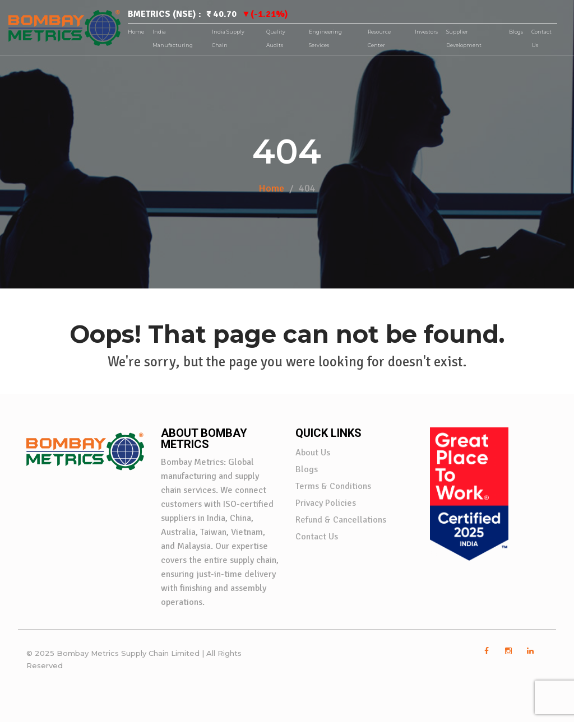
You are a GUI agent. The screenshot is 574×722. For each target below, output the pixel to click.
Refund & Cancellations (340, 519)
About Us (312, 452)
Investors (426, 32)
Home (136, 32)
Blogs (516, 32)
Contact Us (316, 536)
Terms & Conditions (333, 486)
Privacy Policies (325, 503)
